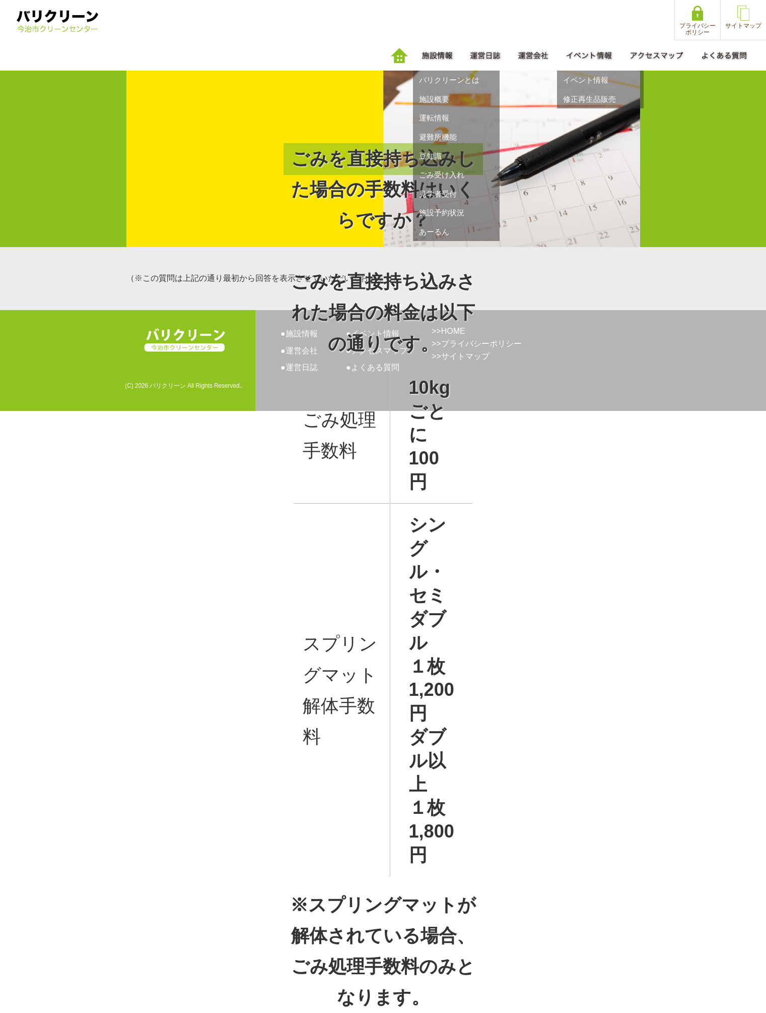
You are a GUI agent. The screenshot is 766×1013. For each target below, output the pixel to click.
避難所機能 (438, 137)
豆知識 (430, 156)
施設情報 (302, 333)
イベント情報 (585, 80)
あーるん (434, 231)
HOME (453, 331)
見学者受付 (438, 194)
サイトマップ (465, 356)
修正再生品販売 (589, 99)
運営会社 (302, 350)
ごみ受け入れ (441, 174)
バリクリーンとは (449, 80)
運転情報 (434, 117)
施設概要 (434, 99)
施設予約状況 (441, 212)
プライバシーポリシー (481, 343)
